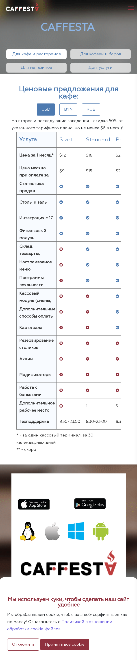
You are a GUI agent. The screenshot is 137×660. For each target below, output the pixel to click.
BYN (68, 109)
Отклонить (23, 645)
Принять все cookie (65, 645)
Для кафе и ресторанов (36, 54)
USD (45, 109)
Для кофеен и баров (100, 54)
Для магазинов (36, 68)
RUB (91, 109)
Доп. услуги (100, 68)
